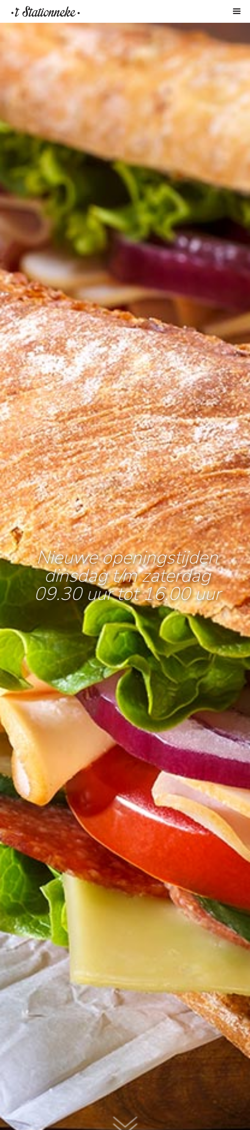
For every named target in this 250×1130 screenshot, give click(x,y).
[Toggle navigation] (236, 11)
